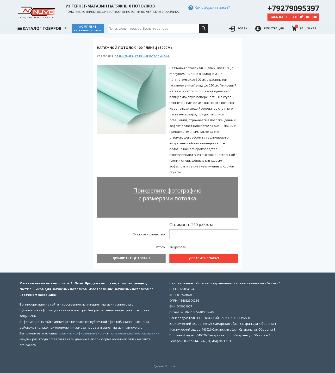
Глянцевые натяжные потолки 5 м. (142, 56)
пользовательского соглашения (134, 333)
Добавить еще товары (131, 258)
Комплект (88, 28)
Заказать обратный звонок (293, 17)
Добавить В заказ (204, 258)
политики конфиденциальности (81, 333)
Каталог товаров (39, 28)
